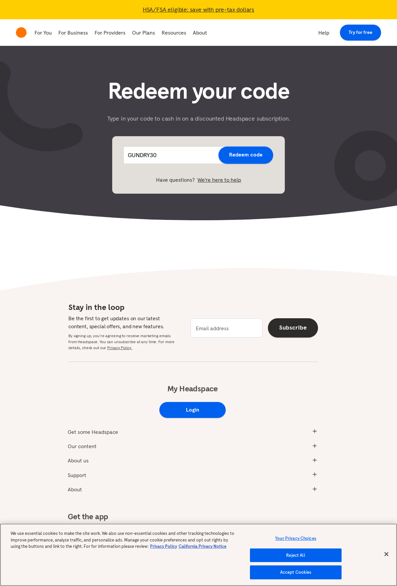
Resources (174, 33)
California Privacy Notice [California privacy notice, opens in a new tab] (202, 546)
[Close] (386, 554)
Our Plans (143, 33)
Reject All (295, 555)
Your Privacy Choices (295, 538)
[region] (198, 555)
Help (323, 33)
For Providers (110, 33)
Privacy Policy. (119, 347)
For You (43, 33)
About (200, 33)
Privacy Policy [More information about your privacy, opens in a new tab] (163, 546)
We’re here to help (219, 180)
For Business (73, 33)
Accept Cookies (296, 572)
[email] (227, 328)
